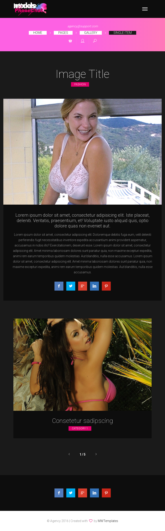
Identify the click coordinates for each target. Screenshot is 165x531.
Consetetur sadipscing (82, 420)
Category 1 (80, 428)
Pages (63, 32)
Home (37, 32)
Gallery (90, 32)
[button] (70, 41)
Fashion (80, 84)
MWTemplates (108, 521)
